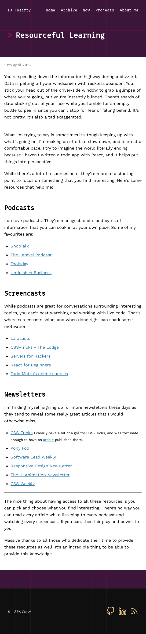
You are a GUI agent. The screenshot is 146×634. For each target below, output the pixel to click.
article (48, 440)
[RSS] (134, 611)
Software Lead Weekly (33, 457)
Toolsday (19, 263)
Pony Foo (20, 448)
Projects (104, 10)
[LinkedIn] (122, 611)
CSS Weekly (23, 483)
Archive (69, 10)
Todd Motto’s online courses (39, 373)
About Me (129, 10)
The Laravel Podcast (31, 254)
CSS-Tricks (22, 432)
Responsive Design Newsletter (41, 465)
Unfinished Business (31, 272)
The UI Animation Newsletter (40, 474)
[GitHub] (110, 611)
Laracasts (20, 338)
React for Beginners (31, 364)
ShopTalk (20, 246)
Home (50, 10)
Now (86, 10)
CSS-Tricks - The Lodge (35, 347)
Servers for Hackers (30, 356)
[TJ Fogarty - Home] (19, 10)
